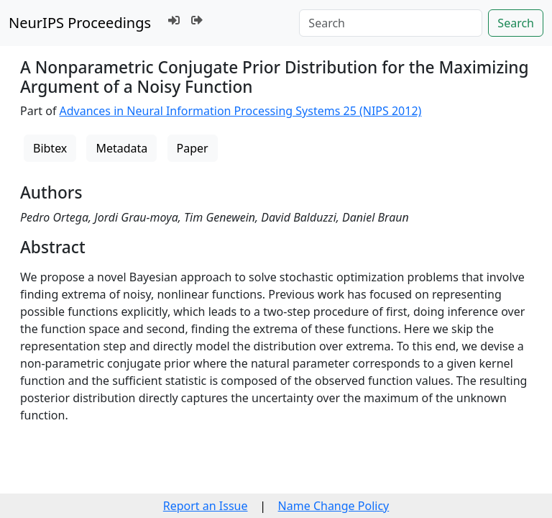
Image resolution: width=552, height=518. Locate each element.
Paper (192, 148)
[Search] (390, 23)
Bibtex (50, 148)
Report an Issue (205, 506)
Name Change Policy (334, 506)
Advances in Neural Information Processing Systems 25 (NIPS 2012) (241, 111)
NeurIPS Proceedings (80, 22)
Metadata (121, 148)
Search (515, 23)
